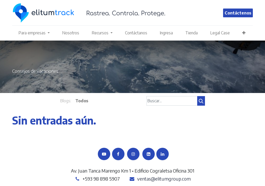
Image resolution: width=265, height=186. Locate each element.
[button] (244, 33)
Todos (81, 100)
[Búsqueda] (201, 101)
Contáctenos (238, 13)
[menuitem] (70, 33)
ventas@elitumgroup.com (164, 179)
